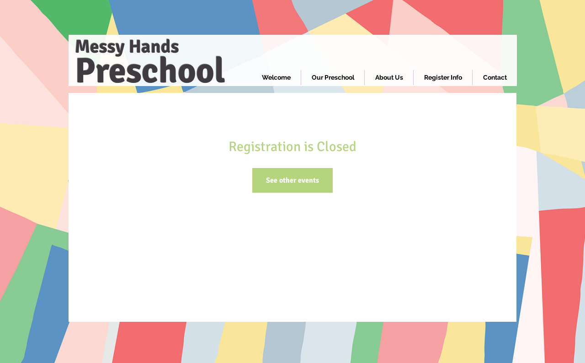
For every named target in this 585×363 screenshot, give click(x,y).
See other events (292, 180)
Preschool (150, 70)
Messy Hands (127, 46)
